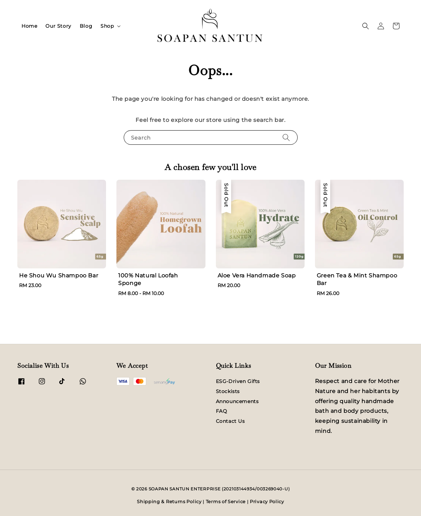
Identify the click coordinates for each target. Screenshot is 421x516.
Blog (86, 26)
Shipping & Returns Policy (169, 501)
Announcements (237, 401)
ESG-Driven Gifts (238, 381)
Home (29, 26)
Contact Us (230, 421)
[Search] (286, 137)
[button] (365, 26)
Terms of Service (226, 501)
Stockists (228, 391)
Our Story (58, 26)
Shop (107, 26)
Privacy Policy (267, 501)
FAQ (221, 411)
